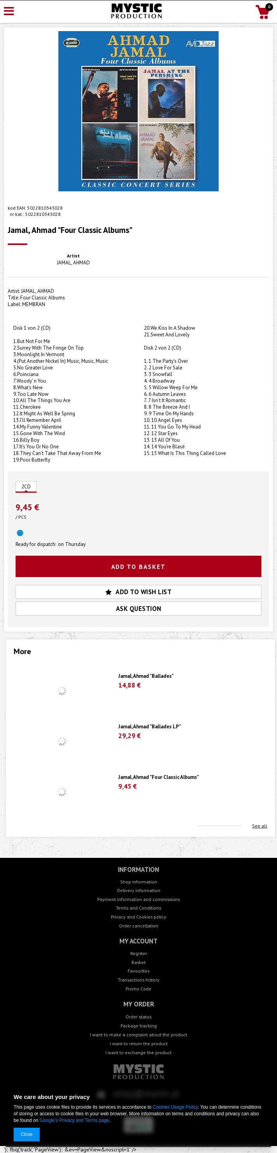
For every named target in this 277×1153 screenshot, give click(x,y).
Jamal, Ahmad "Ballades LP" (149, 727)
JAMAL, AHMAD (73, 263)
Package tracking (139, 1025)
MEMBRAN (33, 304)
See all (259, 826)
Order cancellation (138, 926)
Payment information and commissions (138, 899)
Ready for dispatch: (36, 544)
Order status (138, 1016)
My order (138, 1004)
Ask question (138, 608)
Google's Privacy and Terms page (74, 1120)
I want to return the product (139, 1043)
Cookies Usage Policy (175, 1107)
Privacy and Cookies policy (138, 917)
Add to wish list (138, 592)
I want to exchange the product (138, 1052)
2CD (26, 486)
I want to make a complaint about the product (138, 1034)
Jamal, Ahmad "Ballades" (146, 676)
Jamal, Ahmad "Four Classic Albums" (158, 777)
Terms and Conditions (138, 908)
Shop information (138, 882)
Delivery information (138, 890)
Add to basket (138, 566)
